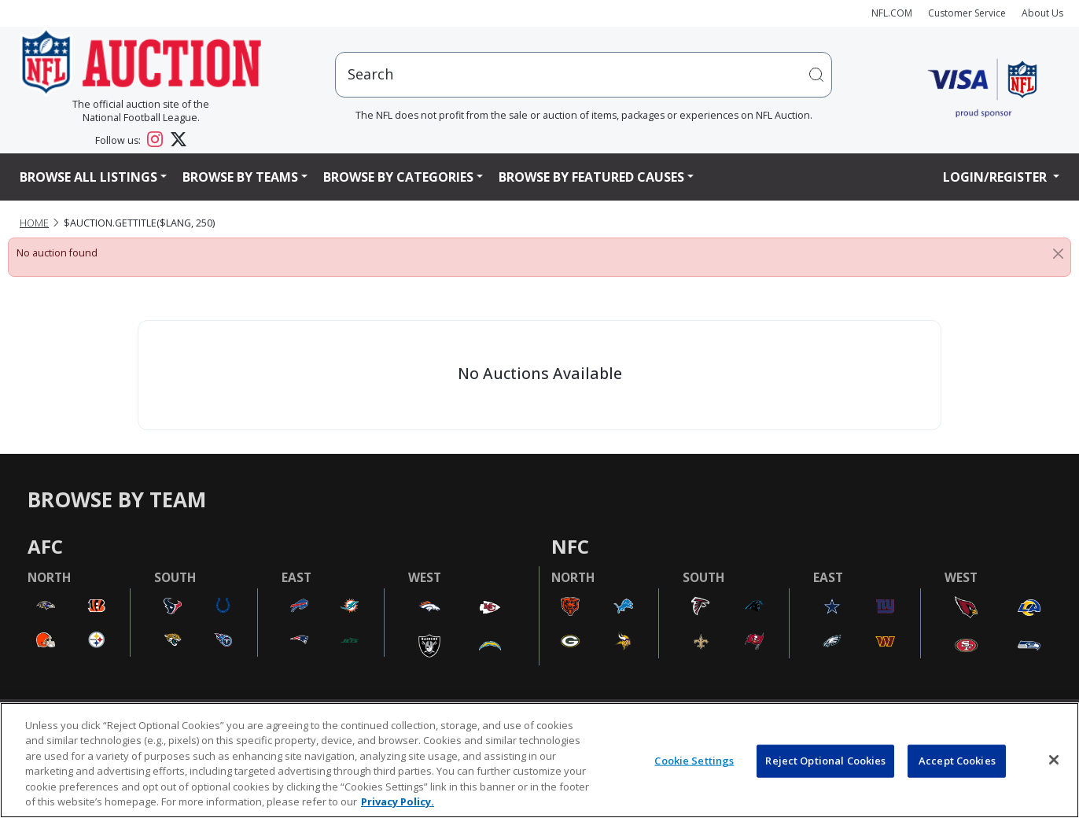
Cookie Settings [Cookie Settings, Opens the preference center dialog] (694, 761)
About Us (1042, 13)
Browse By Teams (240, 177)
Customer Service (967, 13)
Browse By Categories (398, 177)
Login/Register (996, 177)
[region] (539, 760)
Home (34, 223)
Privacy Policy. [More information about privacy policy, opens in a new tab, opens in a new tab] (397, 801)
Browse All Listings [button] (88, 177)
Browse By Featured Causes (591, 177)
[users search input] (583, 74)
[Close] (1058, 253)
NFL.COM (891, 13)
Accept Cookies (957, 761)
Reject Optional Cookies (825, 761)
